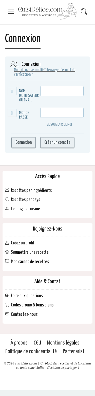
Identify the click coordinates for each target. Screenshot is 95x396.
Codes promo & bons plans (32, 305)
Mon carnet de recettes (30, 261)
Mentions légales (63, 343)
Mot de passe (24, 115)
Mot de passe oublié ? (30, 70)
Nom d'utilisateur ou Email (29, 95)
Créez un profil (22, 243)
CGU (37, 343)
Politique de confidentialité (31, 351)
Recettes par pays (25, 199)
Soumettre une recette (30, 252)
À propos (19, 343)
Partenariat (74, 351)
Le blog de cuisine (25, 209)
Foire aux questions (27, 295)
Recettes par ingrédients (31, 190)
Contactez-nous (24, 314)
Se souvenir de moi (56, 125)
